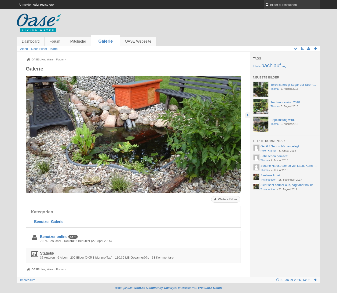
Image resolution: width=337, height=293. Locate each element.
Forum (55, 41)
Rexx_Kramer (268, 150)
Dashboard (31, 41)
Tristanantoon (268, 179)
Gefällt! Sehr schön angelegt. (280, 146)
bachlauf (271, 65)
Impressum (27, 280)
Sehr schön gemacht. (274, 156)
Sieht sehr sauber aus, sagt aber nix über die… (292, 185)
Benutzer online (53, 237)
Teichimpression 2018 (285, 102)
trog (284, 66)
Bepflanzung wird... (284, 120)
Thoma (274, 88)
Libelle (256, 66)
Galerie (105, 41)
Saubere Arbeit (270, 175)
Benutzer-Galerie (48, 222)
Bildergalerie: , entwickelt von (168, 287)
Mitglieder (78, 41)
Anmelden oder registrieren (37, 4)
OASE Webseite (138, 41)
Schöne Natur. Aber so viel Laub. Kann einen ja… (293, 165)
